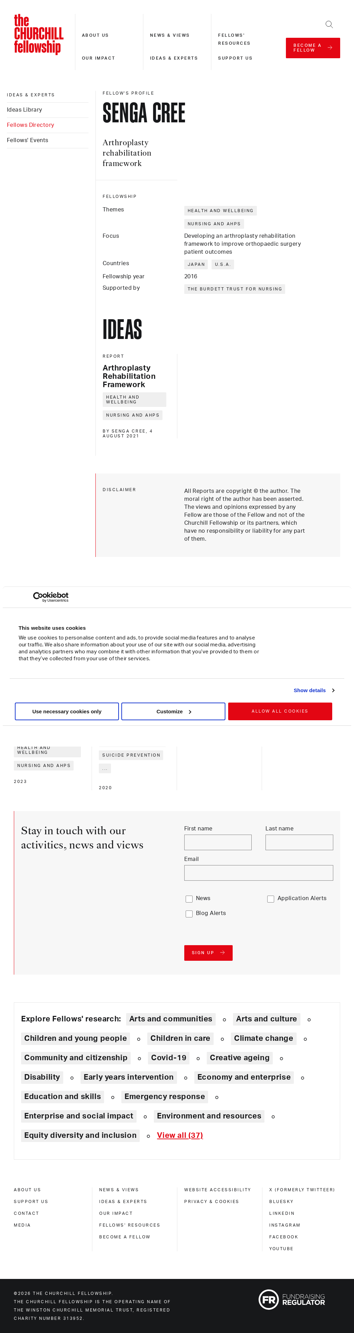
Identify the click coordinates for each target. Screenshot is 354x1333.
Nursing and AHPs (214, 224)
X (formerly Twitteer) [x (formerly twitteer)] (302, 1190)
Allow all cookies (280, 711)
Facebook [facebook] (283, 1237)
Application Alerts (302, 898)
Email (191, 859)
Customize (174, 711)
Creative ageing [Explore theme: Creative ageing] (240, 1058)
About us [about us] (27, 1190)
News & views (170, 35)
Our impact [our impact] (116, 1213)
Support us (235, 58)
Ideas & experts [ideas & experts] (31, 95)
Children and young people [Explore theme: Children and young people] (75, 1038)
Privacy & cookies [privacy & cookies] (212, 1202)
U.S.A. (223, 264)
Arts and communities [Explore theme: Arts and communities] (171, 1019)
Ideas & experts (174, 58)
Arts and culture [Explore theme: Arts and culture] (266, 1019)
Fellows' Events (27, 140)
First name (198, 828)
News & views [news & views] (119, 1190)
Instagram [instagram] (285, 1225)
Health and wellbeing (221, 211)
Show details (310, 690)
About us (95, 35)
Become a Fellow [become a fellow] (125, 1237)
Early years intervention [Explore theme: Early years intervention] (129, 1077)
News (203, 898)
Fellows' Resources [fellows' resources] (129, 1225)
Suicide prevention (131, 755)
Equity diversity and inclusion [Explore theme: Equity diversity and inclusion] (80, 1135)
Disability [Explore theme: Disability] (42, 1077)
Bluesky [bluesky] (281, 1202)
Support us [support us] (31, 1202)
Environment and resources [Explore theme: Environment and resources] (209, 1116)
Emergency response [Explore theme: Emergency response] (164, 1096)
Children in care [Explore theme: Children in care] (180, 1038)
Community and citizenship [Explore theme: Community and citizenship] (76, 1058)
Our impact (98, 58)
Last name (280, 828)
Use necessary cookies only (66, 711)
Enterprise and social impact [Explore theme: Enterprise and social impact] (78, 1116)
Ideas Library (24, 110)
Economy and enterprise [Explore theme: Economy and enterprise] (244, 1077)
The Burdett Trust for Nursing (235, 289)
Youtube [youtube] (281, 1249)
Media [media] (22, 1225)
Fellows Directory (30, 125)
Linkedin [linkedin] (282, 1213)
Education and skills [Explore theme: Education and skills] (62, 1096)
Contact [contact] (26, 1213)
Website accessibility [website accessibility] (217, 1190)
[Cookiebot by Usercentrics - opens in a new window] (38, 597)
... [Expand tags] (105, 768)
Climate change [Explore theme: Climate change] (264, 1038)
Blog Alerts (211, 913)
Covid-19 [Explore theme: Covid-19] (168, 1058)
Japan (196, 264)
